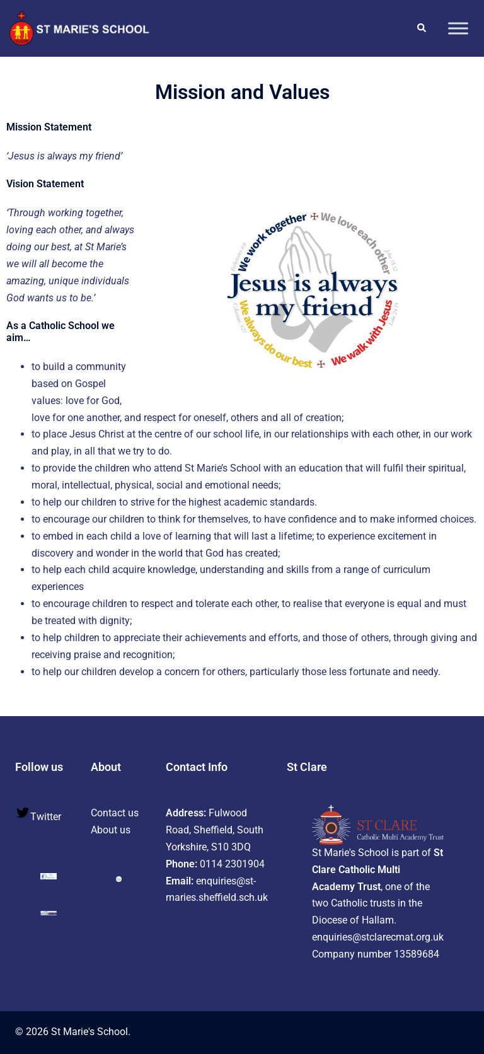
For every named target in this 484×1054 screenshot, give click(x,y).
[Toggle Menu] (458, 28)
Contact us (115, 813)
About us (110, 830)
